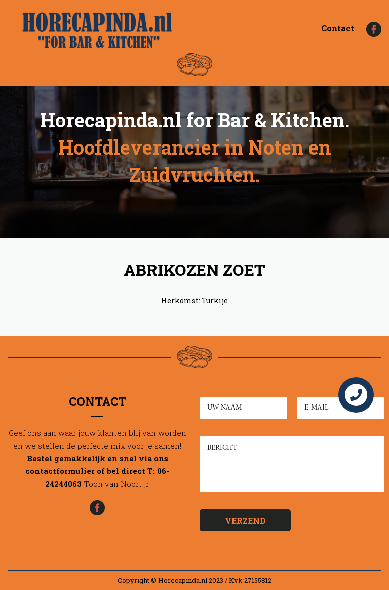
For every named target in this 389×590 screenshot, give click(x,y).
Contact (337, 28)
